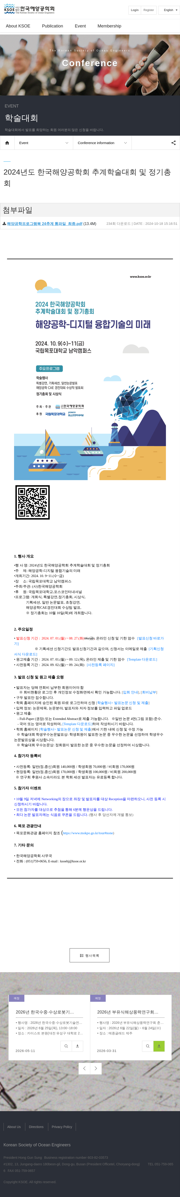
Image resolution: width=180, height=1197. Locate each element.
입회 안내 (130, 692)
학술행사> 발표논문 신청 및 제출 (122, 703)
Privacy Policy (62, 1127)
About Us (14, 1127)
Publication (52, 26)
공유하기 (173, 143)
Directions (36, 1127)
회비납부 (149, 692)
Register (148, 10)
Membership (109, 26)
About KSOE (18, 26)
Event (80, 26)
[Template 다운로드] (142, 659)
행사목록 (89, 955)
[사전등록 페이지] (101, 665)
